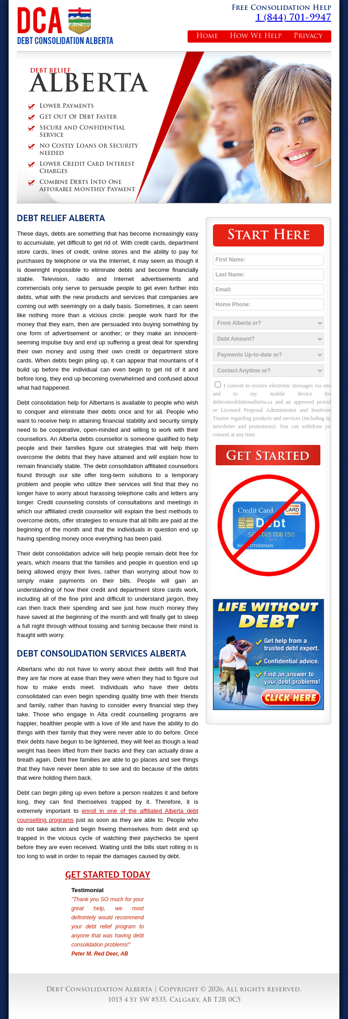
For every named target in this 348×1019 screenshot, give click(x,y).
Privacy (308, 36)
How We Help (256, 36)
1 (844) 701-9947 (293, 18)
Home (207, 36)
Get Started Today (107, 874)
